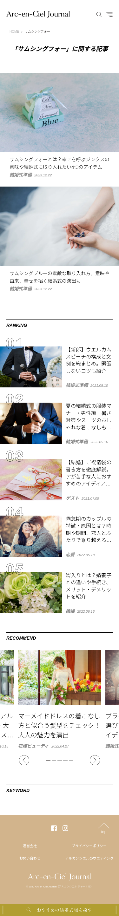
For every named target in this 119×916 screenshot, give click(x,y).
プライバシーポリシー (89, 846)
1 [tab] (48, 760)
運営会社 (30, 846)
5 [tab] (71, 760)
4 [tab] (65, 760)
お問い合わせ (29, 858)
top (104, 832)
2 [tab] (54, 760)
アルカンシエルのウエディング (89, 858)
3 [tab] (59, 760)
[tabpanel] (59, 699)
